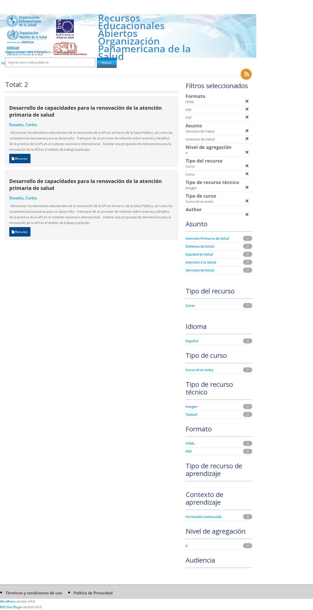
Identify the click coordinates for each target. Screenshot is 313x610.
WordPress (8, 601)
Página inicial (14, 52)
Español (192, 341)
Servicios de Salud (200, 270)
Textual (191, 414)
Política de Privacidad (93, 592)
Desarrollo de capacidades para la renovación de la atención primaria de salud (85, 111)
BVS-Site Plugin (11, 607)
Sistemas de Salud (200, 246)
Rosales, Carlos (23, 124)
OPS (31, 52)
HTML (190, 443)
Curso (190, 305)
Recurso (20, 158)
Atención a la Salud (201, 262)
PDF (189, 451)
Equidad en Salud (199, 254)
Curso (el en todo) (199, 370)
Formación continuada (204, 516)
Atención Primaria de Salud (207, 238)
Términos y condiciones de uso (34, 592)
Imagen (191, 406)
